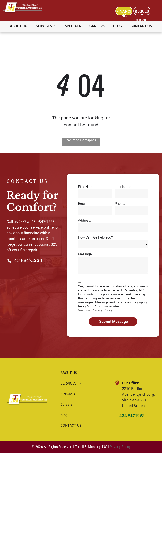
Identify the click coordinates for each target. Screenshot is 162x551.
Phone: (120, 204)
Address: (84, 221)
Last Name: (123, 187)
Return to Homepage (81, 140)
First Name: (86, 187)
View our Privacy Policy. (95, 310)
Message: (85, 254)
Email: (82, 204)
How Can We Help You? (95, 237)
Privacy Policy (120, 447)
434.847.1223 (28, 260)
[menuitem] (18, 26)
